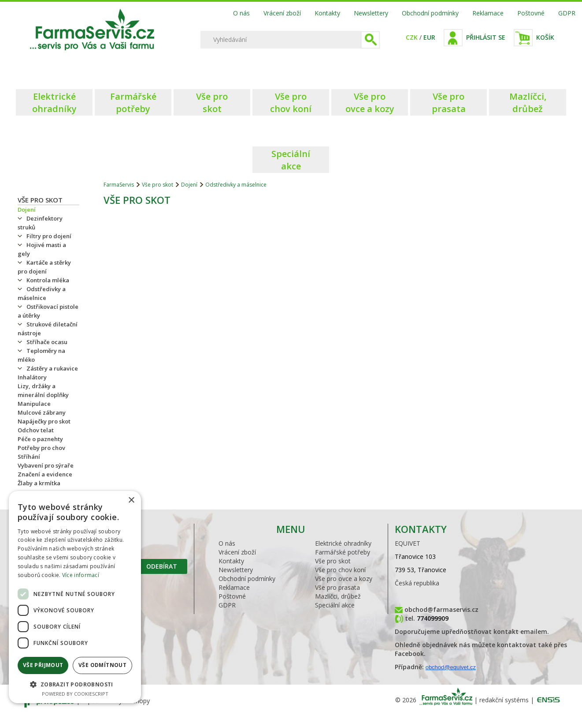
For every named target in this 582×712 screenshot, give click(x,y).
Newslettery (371, 13)
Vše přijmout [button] (43, 665)
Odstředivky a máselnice (42, 293)
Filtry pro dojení (48, 236)
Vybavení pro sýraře (46, 465)
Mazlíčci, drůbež (338, 596)
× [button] (131, 500)
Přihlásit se (485, 37)
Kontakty (327, 13)
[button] (75, 684)
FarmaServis (119, 184)
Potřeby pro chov (41, 448)
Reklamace (488, 13)
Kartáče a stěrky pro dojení (44, 267)
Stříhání (29, 457)
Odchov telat (36, 430)
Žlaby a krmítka (39, 483)
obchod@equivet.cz (451, 667)
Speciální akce (335, 605)
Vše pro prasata (337, 587)
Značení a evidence (45, 474)
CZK (412, 37)
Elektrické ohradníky (343, 543)
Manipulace (34, 404)
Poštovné (531, 13)
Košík (545, 37)
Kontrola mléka (47, 280)
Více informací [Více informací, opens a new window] (80, 575)
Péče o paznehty (40, 439)
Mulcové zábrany (42, 412)
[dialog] (75, 597)
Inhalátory (32, 377)
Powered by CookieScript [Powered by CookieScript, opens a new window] (75, 693)
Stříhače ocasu (46, 342)
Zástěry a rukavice (52, 368)
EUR (429, 37)
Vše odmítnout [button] (102, 665)
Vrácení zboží (282, 13)
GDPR (566, 13)
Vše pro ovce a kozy (343, 578)
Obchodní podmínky (430, 13)
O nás (241, 13)
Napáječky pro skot (44, 421)
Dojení (27, 210)
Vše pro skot (40, 199)
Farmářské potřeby (342, 552)
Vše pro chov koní (340, 570)
